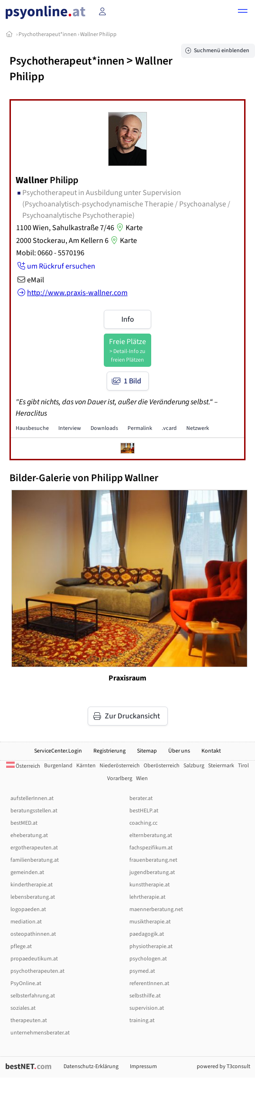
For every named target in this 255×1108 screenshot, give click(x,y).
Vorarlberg (119, 778)
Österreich (23, 766)
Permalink (140, 428)
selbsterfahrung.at (32, 996)
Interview (69, 428)
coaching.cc (143, 823)
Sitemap (147, 751)
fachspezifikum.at (151, 848)
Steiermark (221, 766)
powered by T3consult (223, 1066)
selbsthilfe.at (145, 996)
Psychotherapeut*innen (47, 34)
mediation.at (26, 922)
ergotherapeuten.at (34, 848)
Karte (128, 228)
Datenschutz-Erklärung (91, 1066)
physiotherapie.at (151, 946)
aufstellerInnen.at (32, 798)
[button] (242, 12)
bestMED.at (23, 823)
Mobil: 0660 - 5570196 (50, 253)
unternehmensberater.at (40, 1033)
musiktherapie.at (150, 922)
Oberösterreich (162, 766)
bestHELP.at (143, 811)
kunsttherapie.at (149, 885)
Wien (142, 778)
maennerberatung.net (156, 909)
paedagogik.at (146, 934)
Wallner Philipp (98, 34)
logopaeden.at (28, 909)
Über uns (179, 751)
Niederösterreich (120, 766)
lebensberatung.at (32, 897)
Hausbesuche (32, 428)
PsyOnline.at (25, 983)
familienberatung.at (34, 860)
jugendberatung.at (152, 872)
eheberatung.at (29, 835)
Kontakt (211, 751)
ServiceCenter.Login (58, 751)
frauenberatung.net (153, 860)
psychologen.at (148, 959)
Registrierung (109, 751)
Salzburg (193, 766)
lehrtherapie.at (147, 897)
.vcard (169, 428)
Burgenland (58, 766)
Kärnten (86, 766)
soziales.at (23, 1008)
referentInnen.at (149, 983)
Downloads (104, 428)
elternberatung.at (150, 835)
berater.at (141, 798)
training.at (142, 1020)
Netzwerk (197, 428)
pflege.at (21, 946)
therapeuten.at (28, 1020)
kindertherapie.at (31, 885)
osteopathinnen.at (33, 934)
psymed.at (142, 971)
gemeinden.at (27, 872)
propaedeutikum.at (34, 959)
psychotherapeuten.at (37, 971)
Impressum (143, 1066)
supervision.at (146, 1008)
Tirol (243, 766)
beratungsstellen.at (33, 811)
